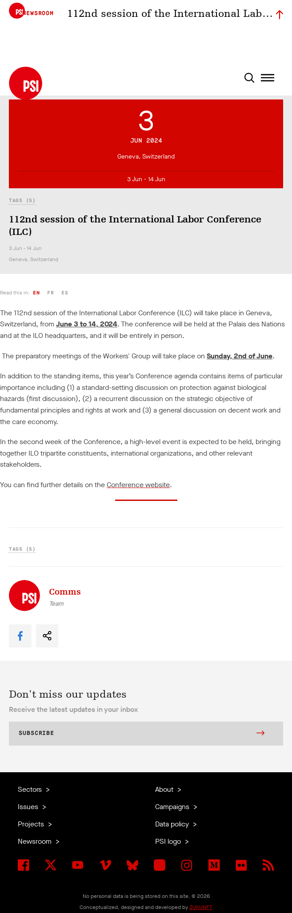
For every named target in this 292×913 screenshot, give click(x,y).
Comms (65, 592)
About (165, 789)
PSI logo (169, 841)
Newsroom (35, 841)
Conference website (138, 484)
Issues (29, 806)
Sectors (31, 789)
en (36, 292)
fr (50, 292)
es (64, 292)
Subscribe (141, 734)
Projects (32, 824)
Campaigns (173, 806)
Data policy (173, 824)
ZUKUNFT (200, 907)
